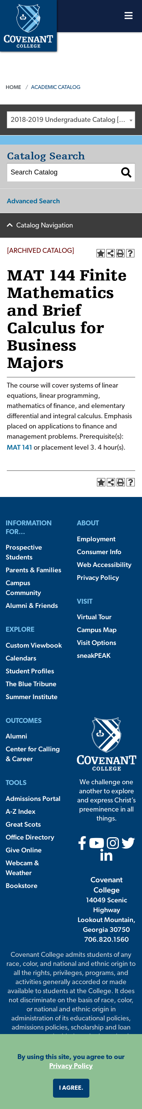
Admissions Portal (33, 798)
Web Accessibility (104, 565)
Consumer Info (99, 552)
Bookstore (21, 885)
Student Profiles (30, 671)
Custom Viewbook (34, 645)
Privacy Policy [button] (71, 1066)
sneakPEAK (94, 655)
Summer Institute (32, 697)
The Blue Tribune (31, 684)
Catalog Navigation (44, 225)
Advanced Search (33, 201)
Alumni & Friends (32, 605)
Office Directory (30, 837)
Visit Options (96, 642)
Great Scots (23, 824)
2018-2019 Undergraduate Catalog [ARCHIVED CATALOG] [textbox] (73, 120)
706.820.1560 (106, 939)
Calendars (21, 658)
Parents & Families (33, 570)
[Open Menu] (128, 17)
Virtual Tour (94, 617)
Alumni (16, 736)
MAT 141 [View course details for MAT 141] (19, 447)
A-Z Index (20, 811)
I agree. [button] (71, 1088)
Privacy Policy (98, 577)
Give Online (24, 850)
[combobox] (71, 119)
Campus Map (97, 630)
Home (13, 87)
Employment (96, 539)
